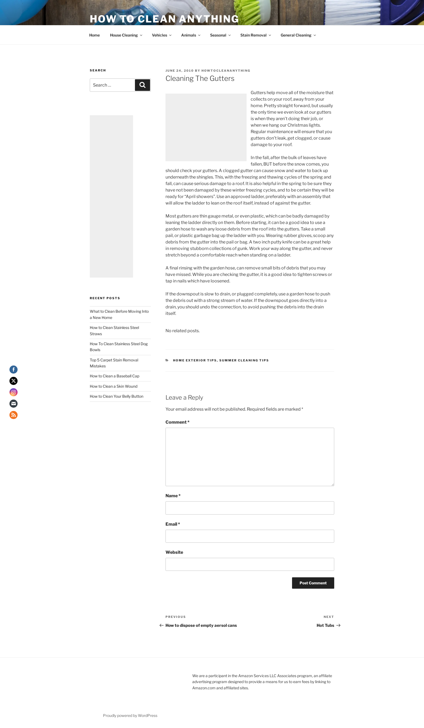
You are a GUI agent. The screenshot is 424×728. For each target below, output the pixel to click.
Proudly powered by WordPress (130, 715)
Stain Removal (256, 35)
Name (173, 495)
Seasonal (220, 35)
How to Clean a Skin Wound (113, 386)
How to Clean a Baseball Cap (114, 376)
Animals (191, 35)
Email (172, 524)
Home (94, 35)
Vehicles (162, 35)
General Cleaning (299, 35)
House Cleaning (126, 35)
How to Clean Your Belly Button (116, 396)
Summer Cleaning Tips (244, 360)
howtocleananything (225, 71)
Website (174, 552)
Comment (177, 422)
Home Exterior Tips (195, 360)
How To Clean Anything (164, 19)
